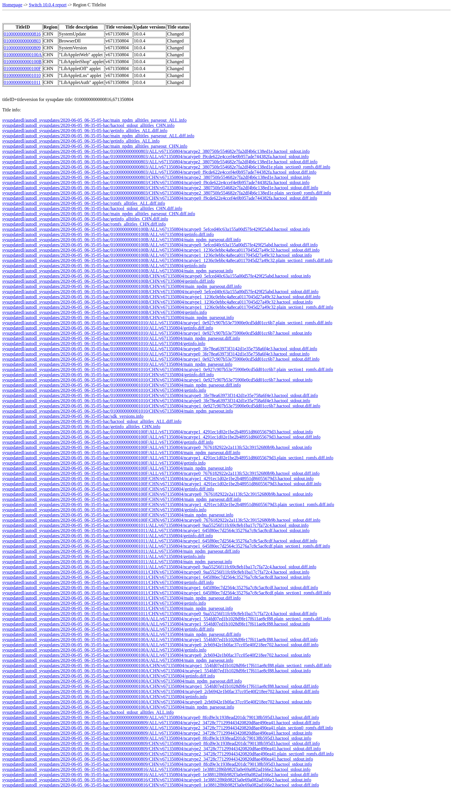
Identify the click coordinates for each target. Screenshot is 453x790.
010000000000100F (22, 68)
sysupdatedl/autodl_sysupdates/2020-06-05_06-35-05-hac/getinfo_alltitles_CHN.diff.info (85, 218)
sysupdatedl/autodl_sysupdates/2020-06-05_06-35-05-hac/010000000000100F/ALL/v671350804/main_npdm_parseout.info (117, 468)
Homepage (12, 4)
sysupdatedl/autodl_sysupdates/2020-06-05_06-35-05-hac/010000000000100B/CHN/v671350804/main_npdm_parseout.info (118, 317)
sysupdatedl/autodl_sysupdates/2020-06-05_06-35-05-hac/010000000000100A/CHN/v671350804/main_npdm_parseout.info (118, 707)
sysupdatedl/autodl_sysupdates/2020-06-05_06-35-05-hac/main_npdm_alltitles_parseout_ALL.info (94, 120)
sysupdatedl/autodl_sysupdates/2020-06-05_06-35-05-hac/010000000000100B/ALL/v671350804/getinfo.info (104, 265)
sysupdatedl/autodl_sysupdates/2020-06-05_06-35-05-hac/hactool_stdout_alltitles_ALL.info (88, 712)
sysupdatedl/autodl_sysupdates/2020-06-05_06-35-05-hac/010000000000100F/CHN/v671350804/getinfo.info (104, 509)
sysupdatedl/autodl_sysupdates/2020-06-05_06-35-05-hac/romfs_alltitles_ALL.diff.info (83, 203)
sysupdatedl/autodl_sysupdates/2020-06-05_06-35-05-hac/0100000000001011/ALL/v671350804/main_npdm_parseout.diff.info (121, 551)
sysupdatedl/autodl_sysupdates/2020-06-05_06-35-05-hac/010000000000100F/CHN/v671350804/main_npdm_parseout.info (117, 514)
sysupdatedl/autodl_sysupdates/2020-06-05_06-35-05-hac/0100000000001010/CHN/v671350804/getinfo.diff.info (108, 374)
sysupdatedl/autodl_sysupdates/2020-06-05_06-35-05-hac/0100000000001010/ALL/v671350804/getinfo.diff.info (107, 327)
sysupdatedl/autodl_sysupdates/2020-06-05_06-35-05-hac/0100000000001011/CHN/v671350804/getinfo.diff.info (107, 582)
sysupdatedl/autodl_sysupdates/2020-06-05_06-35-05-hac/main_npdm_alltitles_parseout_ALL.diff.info (98, 135)
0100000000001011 (22, 82)
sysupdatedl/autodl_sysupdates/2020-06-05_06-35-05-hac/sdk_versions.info (72, 416)
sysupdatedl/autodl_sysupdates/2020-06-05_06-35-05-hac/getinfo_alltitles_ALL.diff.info (84, 130)
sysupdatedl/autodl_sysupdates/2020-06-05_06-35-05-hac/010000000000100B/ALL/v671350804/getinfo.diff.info (108, 234)
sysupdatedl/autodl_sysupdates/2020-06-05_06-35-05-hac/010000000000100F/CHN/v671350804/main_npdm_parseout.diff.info (121, 499)
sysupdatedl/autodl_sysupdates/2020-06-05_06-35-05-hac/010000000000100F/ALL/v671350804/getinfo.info (103, 462)
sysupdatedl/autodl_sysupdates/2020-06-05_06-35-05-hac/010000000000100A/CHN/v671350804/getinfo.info (104, 696)
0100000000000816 (22, 33)
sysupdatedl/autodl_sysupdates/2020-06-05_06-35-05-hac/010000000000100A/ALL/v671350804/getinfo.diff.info (108, 629)
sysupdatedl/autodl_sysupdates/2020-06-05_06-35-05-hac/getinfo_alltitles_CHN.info (81, 426)
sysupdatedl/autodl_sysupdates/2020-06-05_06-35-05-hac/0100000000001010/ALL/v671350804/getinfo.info (103, 343)
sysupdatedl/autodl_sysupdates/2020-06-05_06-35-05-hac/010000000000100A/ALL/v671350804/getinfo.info (104, 649)
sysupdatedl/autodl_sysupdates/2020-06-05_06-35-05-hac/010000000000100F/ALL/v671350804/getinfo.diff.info (107, 442)
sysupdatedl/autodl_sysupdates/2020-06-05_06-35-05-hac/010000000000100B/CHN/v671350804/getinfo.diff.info (108, 281)
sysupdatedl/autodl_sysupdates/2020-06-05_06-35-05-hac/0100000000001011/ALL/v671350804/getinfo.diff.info (107, 535)
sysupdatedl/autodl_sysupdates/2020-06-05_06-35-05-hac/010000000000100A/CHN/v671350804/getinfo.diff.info (108, 675)
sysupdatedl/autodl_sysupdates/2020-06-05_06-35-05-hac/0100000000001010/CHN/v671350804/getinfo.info (104, 390)
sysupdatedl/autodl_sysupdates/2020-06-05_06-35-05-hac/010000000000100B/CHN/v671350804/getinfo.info (104, 312)
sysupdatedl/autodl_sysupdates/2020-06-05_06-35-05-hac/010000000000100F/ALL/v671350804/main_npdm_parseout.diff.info (121, 452)
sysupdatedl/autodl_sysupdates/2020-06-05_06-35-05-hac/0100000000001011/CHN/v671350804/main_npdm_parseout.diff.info (121, 598)
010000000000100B (23, 61)
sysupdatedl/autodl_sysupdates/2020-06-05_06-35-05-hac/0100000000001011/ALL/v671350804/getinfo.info (103, 556)
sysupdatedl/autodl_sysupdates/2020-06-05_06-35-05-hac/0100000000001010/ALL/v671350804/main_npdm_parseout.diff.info (121, 338)
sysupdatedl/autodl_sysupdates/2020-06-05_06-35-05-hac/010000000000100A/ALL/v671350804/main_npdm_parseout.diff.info (121, 634)
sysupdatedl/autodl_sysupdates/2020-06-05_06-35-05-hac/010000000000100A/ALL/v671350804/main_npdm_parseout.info (117, 660)
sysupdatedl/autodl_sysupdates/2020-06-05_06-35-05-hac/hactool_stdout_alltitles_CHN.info (88, 125)
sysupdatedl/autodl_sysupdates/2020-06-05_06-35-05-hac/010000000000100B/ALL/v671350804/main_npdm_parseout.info (117, 270)
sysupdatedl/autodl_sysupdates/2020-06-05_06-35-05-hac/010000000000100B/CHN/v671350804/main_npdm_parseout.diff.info (122, 286)
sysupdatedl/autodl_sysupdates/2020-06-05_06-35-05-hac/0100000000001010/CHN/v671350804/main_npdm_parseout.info (117, 411)
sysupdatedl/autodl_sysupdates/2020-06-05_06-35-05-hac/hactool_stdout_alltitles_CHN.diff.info (92, 208)
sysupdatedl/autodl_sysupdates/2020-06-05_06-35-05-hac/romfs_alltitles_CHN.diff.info (84, 224)
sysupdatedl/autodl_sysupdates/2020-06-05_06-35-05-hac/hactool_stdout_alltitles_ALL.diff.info (91, 421)
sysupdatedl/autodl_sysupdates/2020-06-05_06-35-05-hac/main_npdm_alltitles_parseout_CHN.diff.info (98, 213)
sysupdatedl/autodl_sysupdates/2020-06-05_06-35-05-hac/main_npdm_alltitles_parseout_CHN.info (94, 146)
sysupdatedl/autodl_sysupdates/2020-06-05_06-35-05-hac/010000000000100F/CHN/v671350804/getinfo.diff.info (108, 488)
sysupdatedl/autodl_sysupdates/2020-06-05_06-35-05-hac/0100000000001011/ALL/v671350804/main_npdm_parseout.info (117, 561)
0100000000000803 (22, 40)
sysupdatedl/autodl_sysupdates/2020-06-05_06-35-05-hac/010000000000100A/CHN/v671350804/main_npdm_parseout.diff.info (122, 681)
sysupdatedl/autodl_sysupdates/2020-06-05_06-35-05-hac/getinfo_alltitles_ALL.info (80, 140)
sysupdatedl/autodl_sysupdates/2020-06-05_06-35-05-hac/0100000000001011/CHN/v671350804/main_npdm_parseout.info (117, 608)
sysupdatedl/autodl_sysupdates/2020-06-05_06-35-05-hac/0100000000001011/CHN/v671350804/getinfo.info (104, 603)
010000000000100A (23, 54)
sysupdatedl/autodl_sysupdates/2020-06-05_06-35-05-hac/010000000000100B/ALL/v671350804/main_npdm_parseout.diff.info (121, 239)
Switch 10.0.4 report (48, 4)
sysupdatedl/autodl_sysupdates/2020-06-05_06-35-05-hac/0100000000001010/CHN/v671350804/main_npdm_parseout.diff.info (121, 385)
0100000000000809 (22, 47)
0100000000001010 (22, 75)
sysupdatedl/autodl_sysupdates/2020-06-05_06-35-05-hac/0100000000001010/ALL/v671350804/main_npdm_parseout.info (117, 364)
